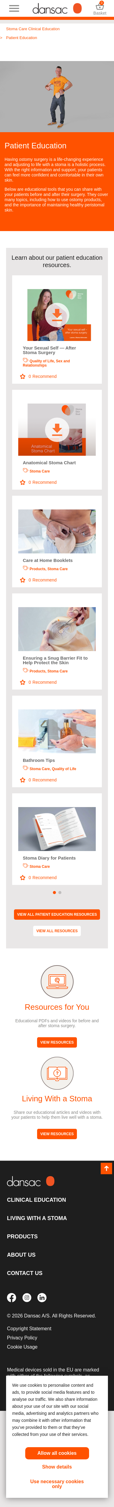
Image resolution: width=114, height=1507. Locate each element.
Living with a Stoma (37, 1218)
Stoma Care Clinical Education (33, 29)
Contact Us (25, 1273)
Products (22, 1236)
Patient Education (21, 37)
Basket (100, 8)
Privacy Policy (22, 1337)
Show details (57, 1466)
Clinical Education (36, 1200)
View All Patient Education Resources (57, 914)
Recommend (38, 376)
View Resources (57, 1042)
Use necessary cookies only (57, 1484)
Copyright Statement (29, 1328)
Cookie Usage (22, 1346)
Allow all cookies (57, 1453)
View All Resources (57, 931)
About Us (21, 1255)
